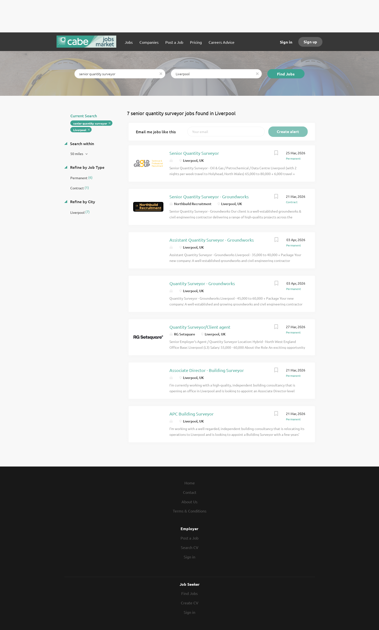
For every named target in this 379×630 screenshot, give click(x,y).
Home (189, 482)
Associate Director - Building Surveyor (206, 370)
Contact (189, 492)
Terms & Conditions (189, 510)
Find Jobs (286, 73)
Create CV (189, 602)
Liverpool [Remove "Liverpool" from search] (79, 130)
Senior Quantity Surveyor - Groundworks (209, 196)
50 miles (77, 153)
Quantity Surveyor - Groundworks (202, 283)
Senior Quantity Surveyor (194, 153)
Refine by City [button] (82, 201)
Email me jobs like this (156, 131)
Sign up (310, 41)
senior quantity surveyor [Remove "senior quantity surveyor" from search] (90, 123)
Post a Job (189, 537)
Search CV (189, 547)
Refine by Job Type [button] (86, 167)
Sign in (286, 41)
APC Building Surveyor (191, 413)
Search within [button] (81, 143)
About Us (189, 501)
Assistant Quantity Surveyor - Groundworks (211, 239)
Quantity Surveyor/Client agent (199, 326)
